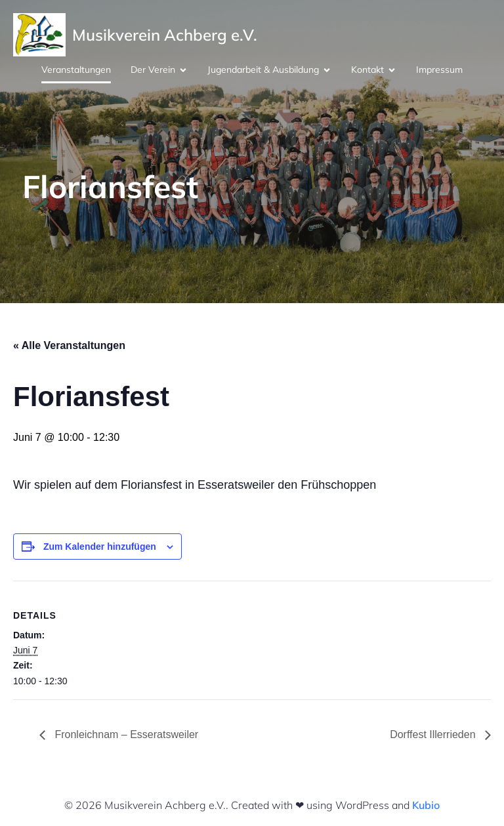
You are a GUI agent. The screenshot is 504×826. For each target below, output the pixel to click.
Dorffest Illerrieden (434, 734)
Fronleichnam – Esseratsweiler (125, 734)
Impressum (439, 69)
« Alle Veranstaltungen (69, 345)
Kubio (426, 805)
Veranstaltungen (76, 69)
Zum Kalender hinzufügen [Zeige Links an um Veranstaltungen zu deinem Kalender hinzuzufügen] (99, 546)
